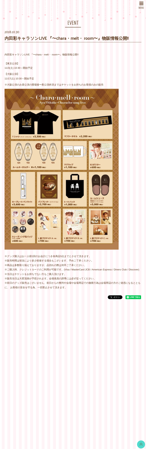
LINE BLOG (127, 335)
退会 (88, 373)
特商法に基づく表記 (97, 349)
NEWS (43, 335)
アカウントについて (97, 340)
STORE (44, 359)
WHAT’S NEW (47, 330)
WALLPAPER (70, 333)
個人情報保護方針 (96, 354)
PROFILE (45, 349)
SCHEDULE (46, 340)
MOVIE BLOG (70, 352)
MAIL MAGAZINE (49, 354)
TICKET (67, 362)
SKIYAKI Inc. (101, 428)
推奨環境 (91, 364)
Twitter (124, 330)
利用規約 (91, 345)
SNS (42, 364)
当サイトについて (96, 330)
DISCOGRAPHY (49, 345)
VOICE (66, 357)
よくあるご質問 (94, 369)
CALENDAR (69, 338)
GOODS (67, 366)
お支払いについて (96, 335)
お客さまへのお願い (97, 359)
